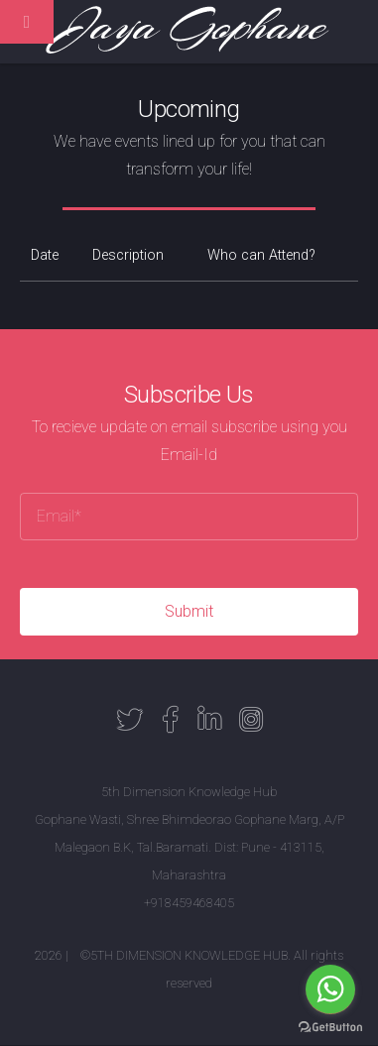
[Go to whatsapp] (330, 989)
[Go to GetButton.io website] (330, 1026)
